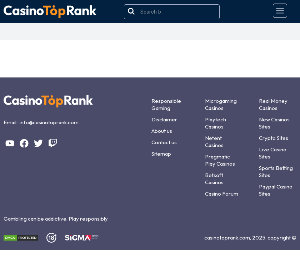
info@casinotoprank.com (49, 122)
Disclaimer (164, 119)
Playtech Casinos (215, 123)
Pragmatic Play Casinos (220, 160)
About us (161, 130)
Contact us (164, 142)
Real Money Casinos (273, 104)
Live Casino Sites (272, 153)
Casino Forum (221, 193)
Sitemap (161, 153)
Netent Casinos (214, 141)
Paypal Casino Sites (275, 190)
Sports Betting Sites (276, 171)
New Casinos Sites (274, 123)
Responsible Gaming (166, 104)
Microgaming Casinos (221, 104)
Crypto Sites (273, 138)
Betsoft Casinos (214, 179)
